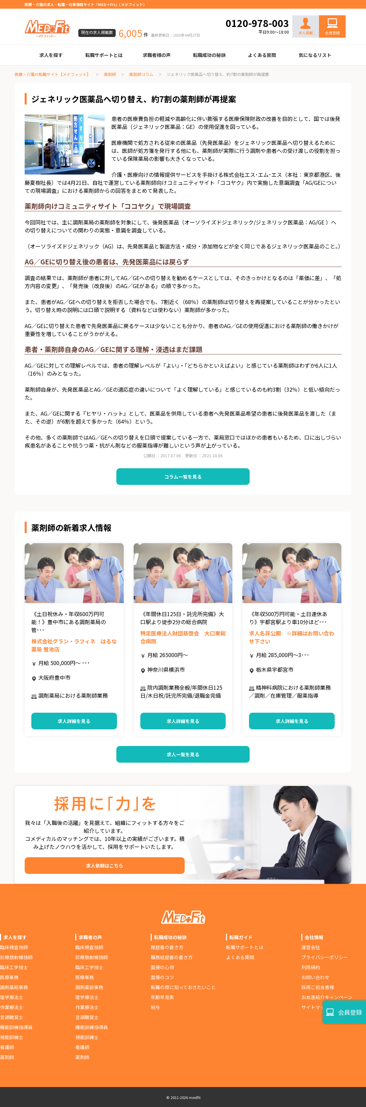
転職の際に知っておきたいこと (183, 987)
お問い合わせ (325, 10)
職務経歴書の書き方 (172, 957)
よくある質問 (262, 55)
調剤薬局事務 (14, 987)
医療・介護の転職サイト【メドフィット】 (53, 74)
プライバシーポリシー (324, 957)
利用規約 (310, 967)
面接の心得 (162, 967)
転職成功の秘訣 (209, 55)
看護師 (7, 1047)
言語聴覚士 (11, 1017)
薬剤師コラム (141, 74)
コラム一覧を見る (183, 476)
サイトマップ (315, 1007)
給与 (155, 1007)
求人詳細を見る (74, 721)
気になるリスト (315, 55)
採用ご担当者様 (317, 987)
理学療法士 (11, 997)
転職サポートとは (104, 55)
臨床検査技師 (14, 947)
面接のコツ (162, 977)
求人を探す (51, 55)
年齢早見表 (162, 997)
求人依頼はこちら (104, 865)
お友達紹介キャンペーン (326, 997)
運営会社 (310, 947)
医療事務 (9, 977)
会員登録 (332, 32)
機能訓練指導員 (16, 1027)
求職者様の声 (157, 55)
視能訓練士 (11, 1037)
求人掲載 (305, 26)
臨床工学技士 (14, 967)
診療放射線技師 (16, 957)
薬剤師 (110, 74)
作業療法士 (11, 1007)
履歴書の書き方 (167, 947)
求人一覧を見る (183, 754)
